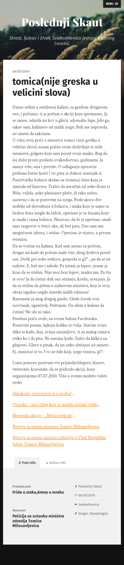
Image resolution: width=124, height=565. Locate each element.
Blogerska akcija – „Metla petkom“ (42, 416)
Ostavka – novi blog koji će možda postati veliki (55, 405)
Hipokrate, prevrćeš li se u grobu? (42, 394)
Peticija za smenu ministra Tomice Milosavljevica (55, 427)
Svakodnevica (88, 504)
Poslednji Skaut (62, 21)
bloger (83, 513)
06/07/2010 (86, 495)
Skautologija (98, 513)
